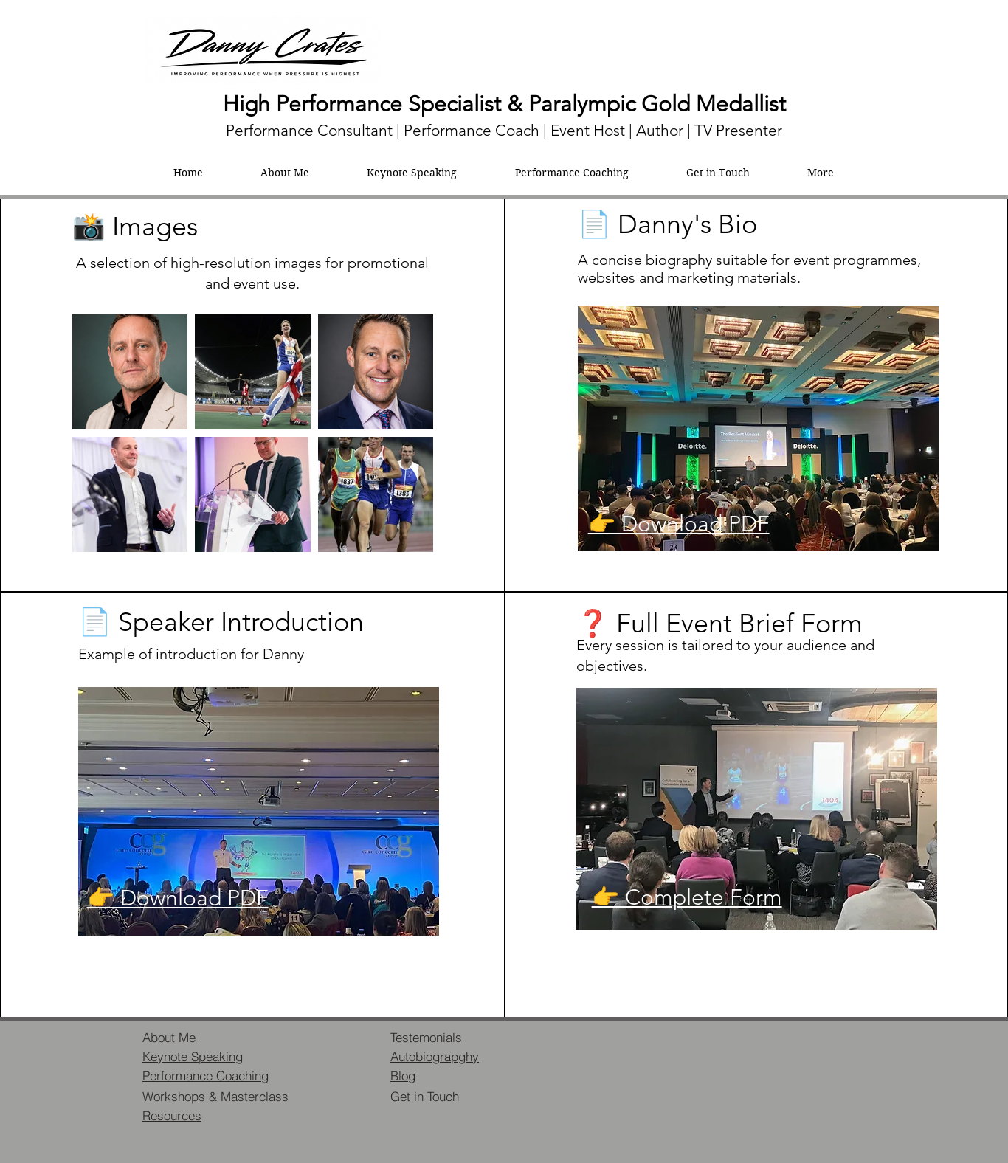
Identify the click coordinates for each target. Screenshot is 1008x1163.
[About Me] (194, 1037)
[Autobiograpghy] (442, 1056)
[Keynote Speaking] (194, 1056)
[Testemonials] (442, 1037)
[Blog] (442, 1075)
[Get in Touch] (442, 1096)
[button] (821, 172)
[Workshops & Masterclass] (218, 1096)
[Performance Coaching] (215, 1075)
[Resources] (194, 1115)
